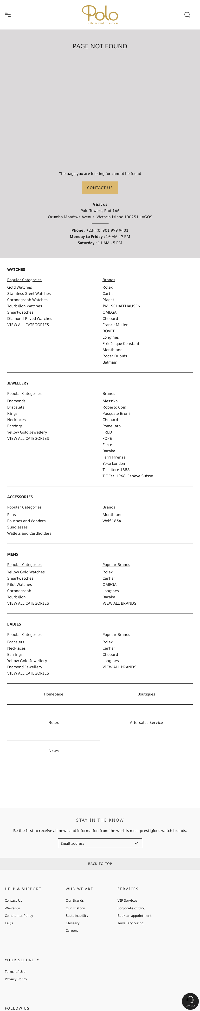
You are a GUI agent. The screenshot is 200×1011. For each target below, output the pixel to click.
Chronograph (19, 590)
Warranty (12, 908)
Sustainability (77, 915)
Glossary (73, 923)
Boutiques (146, 694)
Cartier (109, 293)
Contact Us (13, 900)
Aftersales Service (146, 722)
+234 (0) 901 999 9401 (107, 230)
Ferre (107, 444)
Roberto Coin (114, 407)
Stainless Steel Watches (29, 293)
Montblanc (112, 349)
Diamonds (16, 400)
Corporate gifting (131, 908)
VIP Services (127, 900)
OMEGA (109, 312)
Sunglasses (17, 527)
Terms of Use (15, 971)
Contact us (100, 187)
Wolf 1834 (112, 520)
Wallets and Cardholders (29, 533)
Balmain (110, 362)
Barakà (109, 450)
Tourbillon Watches (24, 306)
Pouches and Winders (26, 520)
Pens (11, 514)
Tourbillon (16, 597)
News (54, 750)
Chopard (110, 318)
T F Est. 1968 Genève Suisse (128, 475)
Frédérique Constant (121, 343)
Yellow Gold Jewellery (27, 432)
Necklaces (16, 419)
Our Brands (75, 900)
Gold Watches (19, 287)
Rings (12, 413)
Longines (111, 337)
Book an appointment (134, 915)
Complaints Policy (19, 915)
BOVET (109, 331)
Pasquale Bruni (116, 413)
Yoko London (114, 463)
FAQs (9, 923)
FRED (107, 432)
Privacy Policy (16, 979)
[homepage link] (100, 14)
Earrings (15, 425)
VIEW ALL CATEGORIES (28, 324)
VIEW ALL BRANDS (119, 603)
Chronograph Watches (27, 299)
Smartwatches (20, 312)
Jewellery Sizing (130, 923)
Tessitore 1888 (116, 469)
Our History (75, 908)
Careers (72, 930)
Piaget (108, 299)
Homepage (53, 694)
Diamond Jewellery (24, 667)
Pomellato (112, 425)
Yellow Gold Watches (26, 572)
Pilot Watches (19, 584)
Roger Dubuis (115, 356)
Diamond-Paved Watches (29, 318)
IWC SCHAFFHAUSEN (122, 306)
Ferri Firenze (114, 457)
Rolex (108, 287)
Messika (110, 400)
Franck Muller (115, 324)
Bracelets (15, 407)
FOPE (107, 438)
